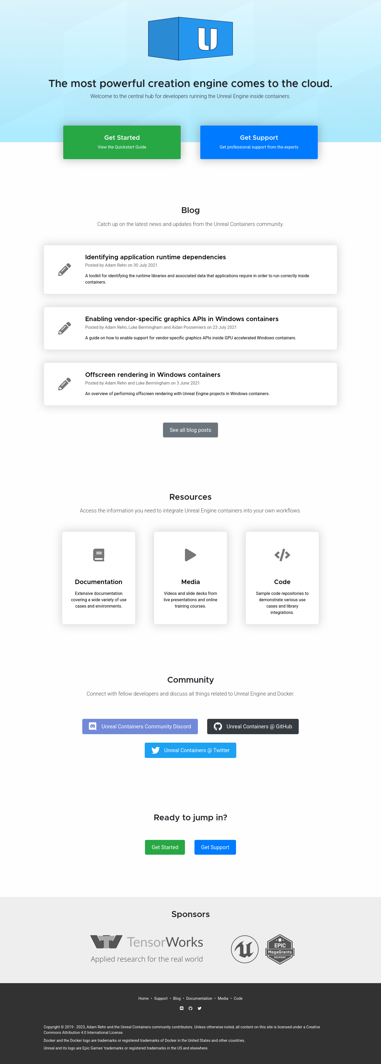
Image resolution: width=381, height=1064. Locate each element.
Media (223, 998)
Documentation (199, 998)
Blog (177, 998)
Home (143, 998)
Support (161, 998)
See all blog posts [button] (190, 430)
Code (238, 998)
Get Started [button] (165, 847)
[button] (122, 142)
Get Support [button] (215, 847)
